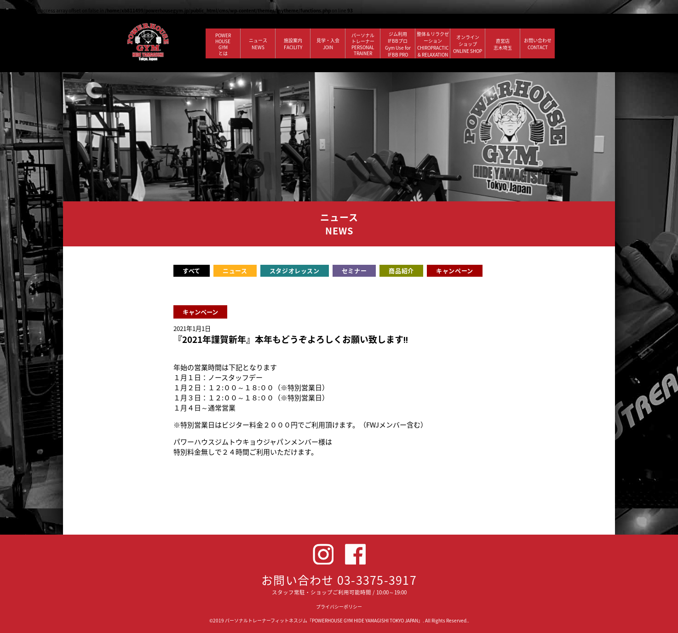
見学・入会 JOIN (327, 44)
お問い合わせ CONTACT (538, 44)
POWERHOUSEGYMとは (223, 44)
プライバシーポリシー (339, 606)
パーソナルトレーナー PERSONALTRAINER (362, 44)
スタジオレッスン (295, 270)
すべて (192, 270)
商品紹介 (401, 270)
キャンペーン (454, 270)
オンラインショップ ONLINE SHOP (467, 44)
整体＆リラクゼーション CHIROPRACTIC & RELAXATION (433, 44)
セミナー (354, 270)
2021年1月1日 (192, 328)
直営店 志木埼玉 (503, 44)
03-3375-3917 (377, 579)
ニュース (235, 270)
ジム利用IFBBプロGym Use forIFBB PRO (398, 44)
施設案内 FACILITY (293, 44)
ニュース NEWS (258, 44)
